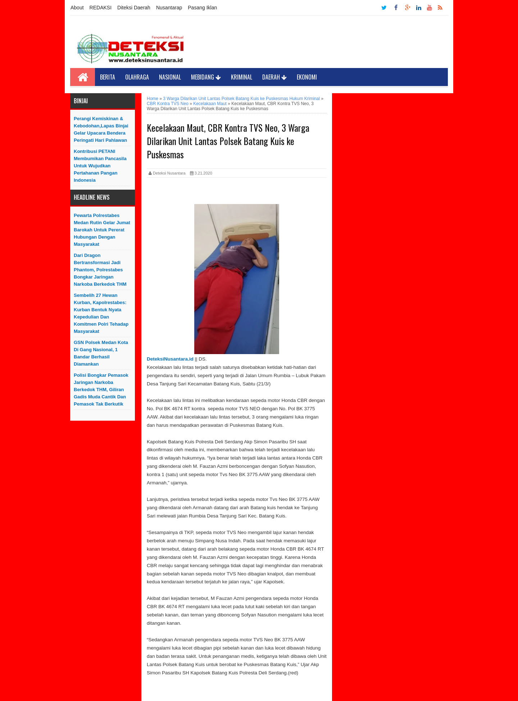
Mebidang (206, 77)
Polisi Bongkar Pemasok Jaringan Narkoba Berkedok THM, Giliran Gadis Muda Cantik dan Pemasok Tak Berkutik (101, 389)
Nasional (170, 77)
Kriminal (241, 77)
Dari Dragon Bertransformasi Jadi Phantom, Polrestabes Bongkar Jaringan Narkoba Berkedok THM (100, 270)
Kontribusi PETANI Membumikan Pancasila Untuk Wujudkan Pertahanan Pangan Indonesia (100, 166)
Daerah (274, 77)
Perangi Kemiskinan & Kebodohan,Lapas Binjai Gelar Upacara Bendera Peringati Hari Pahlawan (101, 129)
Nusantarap (169, 7)
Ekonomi (307, 77)
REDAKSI (101, 7)
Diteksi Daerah (133, 7)
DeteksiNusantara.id (170, 359)
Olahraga (137, 77)
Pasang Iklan (202, 7)
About (77, 7)
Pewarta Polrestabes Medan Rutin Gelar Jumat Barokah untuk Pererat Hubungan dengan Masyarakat (102, 230)
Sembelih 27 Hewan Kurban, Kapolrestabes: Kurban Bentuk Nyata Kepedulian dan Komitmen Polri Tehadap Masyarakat (101, 313)
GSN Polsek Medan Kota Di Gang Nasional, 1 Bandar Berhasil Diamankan (101, 353)
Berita (107, 77)
